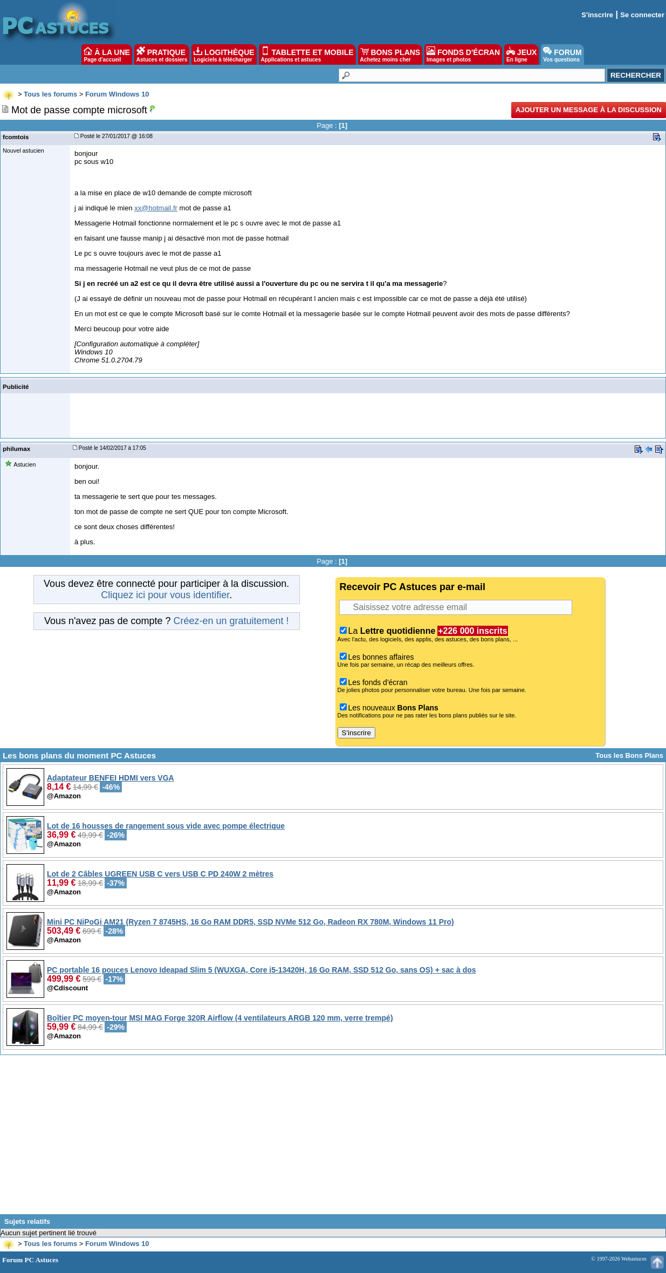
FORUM (562, 54)
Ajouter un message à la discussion (589, 110)
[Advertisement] (333, 1138)
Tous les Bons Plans (629, 755)
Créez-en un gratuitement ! (231, 620)
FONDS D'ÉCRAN (463, 54)
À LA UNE (106, 54)
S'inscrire (597, 15)
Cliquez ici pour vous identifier (165, 595)
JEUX (521, 54)
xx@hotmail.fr (155, 208)
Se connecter (642, 15)
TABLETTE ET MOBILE (307, 54)
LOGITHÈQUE (224, 54)
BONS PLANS (390, 54)
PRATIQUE (162, 54)
